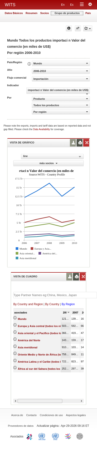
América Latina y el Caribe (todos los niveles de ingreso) (53, 361)
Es (71, 4)
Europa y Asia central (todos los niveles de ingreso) (50, 326)
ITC (30, 436)
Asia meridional (27, 347)
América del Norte (29, 340)
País (88, 13)
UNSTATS (55, 436)
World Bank (81, 436)
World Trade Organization (68, 436)
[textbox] (55, 295)
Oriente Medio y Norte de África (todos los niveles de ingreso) (56, 354)
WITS (10, 4)
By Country (52, 304)
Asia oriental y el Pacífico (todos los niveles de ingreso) (52, 333)
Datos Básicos (14, 13)
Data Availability (42, 129)
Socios (44, 13)
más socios (48, 163)
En (63, 4)
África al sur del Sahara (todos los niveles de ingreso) (51, 368)
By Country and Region (28, 304)
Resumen (32, 13)
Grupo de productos (67, 13)
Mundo (22, 319)
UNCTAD (43, 436)
